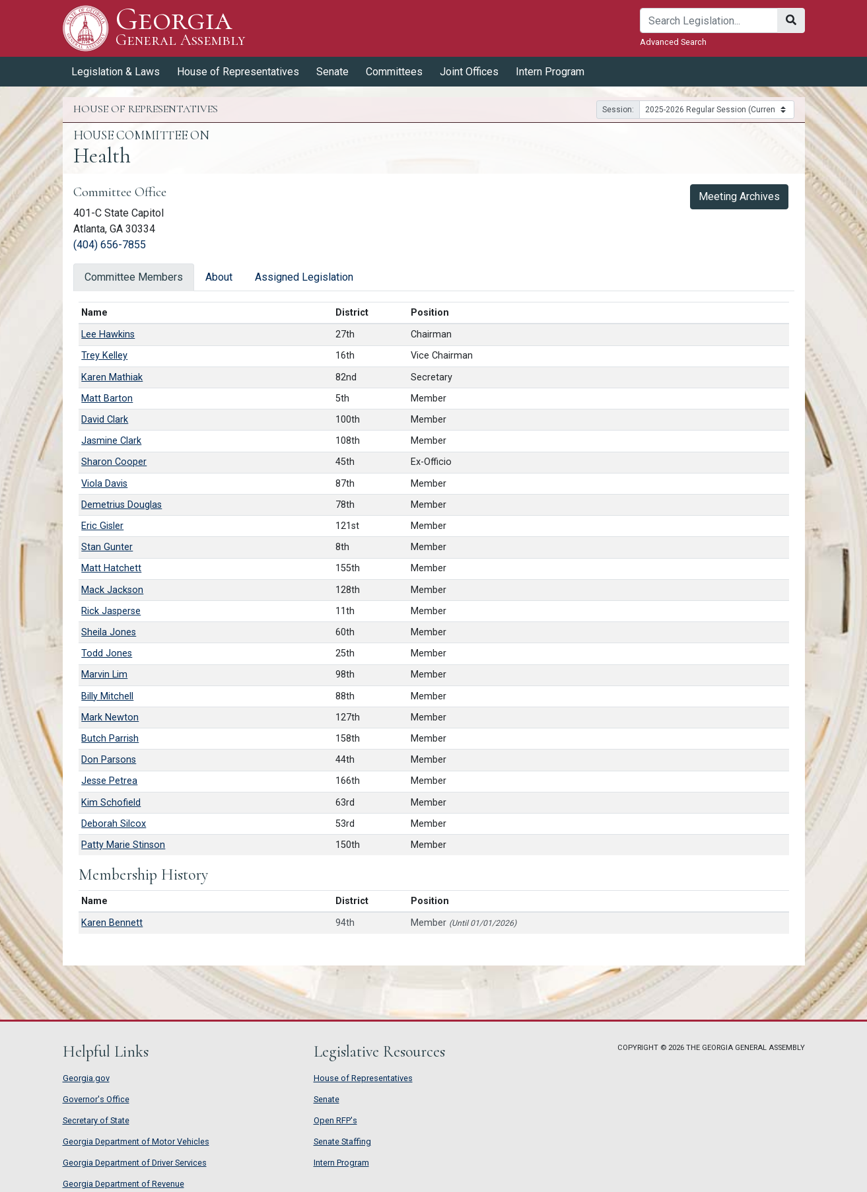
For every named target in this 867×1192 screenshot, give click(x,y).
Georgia (181, 28)
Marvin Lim (104, 674)
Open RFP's (335, 1120)
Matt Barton (107, 398)
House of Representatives (238, 71)
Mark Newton (110, 717)
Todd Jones (106, 653)
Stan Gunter (107, 547)
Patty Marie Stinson (123, 845)
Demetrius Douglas (121, 504)
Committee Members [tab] (134, 277)
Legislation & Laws (115, 71)
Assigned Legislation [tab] (304, 277)
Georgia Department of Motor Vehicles (136, 1141)
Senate (332, 71)
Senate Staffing (342, 1141)
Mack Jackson (112, 590)
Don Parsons (108, 759)
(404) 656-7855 (109, 244)
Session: (618, 109)
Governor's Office (96, 1099)
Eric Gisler (102, 526)
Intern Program (550, 71)
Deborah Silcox (113, 823)
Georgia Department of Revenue (123, 1184)
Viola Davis (104, 483)
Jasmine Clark (111, 440)
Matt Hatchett (111, 568)
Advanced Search (673, 42)
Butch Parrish (110, 738)
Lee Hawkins (108, 334)
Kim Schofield (111, 802)
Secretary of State (96, 1120)
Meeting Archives (739, 196)
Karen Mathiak (112, 377)
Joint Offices (469, 71)
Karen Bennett (112, 923)
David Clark (104, 419)
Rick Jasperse (111, 611)
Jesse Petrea (109, 781)
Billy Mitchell (107, 696)
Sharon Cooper (114, 462)
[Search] (709, 20)
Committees (394, 71)
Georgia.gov (86, 1078)
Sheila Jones (108, 632)
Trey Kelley (104, 355)
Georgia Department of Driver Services (135, 1163)
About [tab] (218, 277)
